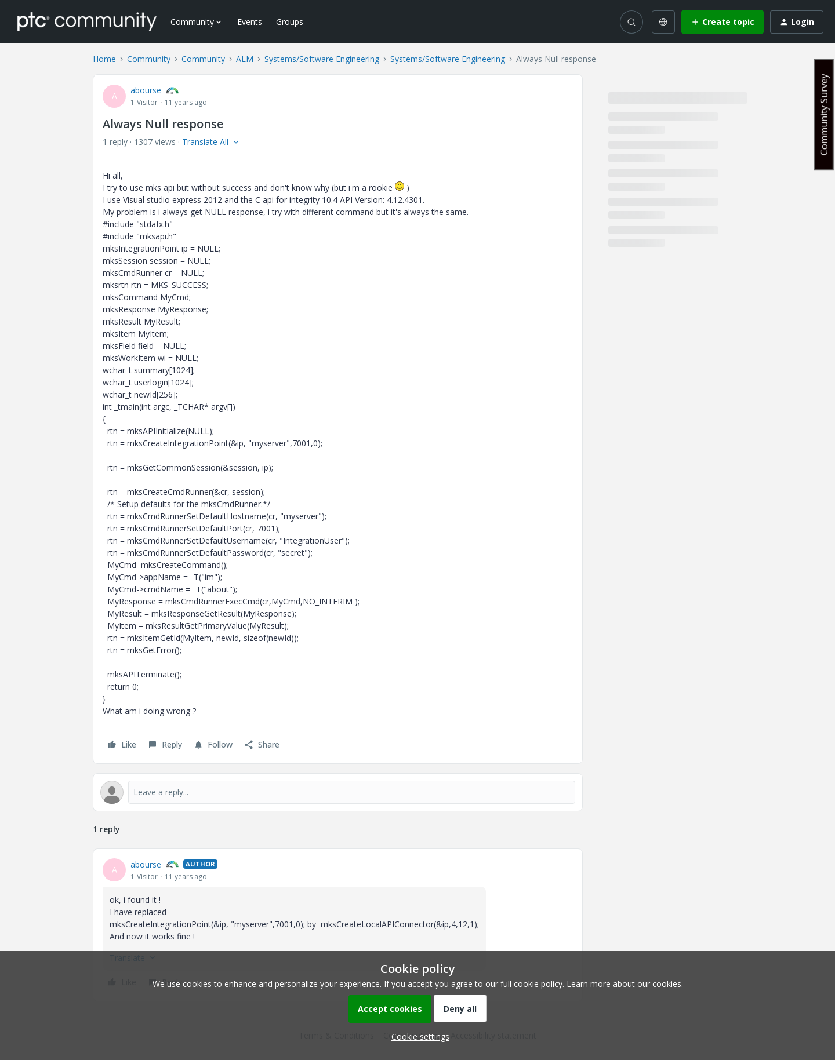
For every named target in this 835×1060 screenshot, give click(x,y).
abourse (145, 90)
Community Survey (824, 114)
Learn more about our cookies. (625, 983)
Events (249, 21)
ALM (244, 58)
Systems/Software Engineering (321, 58)
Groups (289, 21)
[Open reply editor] (337, 792)
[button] (722, 22)
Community (148, 58)
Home (104, 58)
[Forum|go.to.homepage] (87, 21)
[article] (338, 925)
